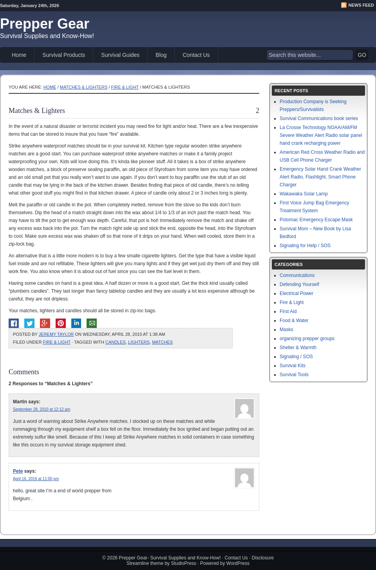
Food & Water (294, 320)
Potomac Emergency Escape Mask (316, 219)
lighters (139, 342)
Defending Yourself (299, 284)
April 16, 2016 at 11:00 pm (36, 479)
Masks (286, 329)
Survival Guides (120, 55)
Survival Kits (293, 365)
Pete (18, 471)
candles (115, 342)
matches (162, 342)
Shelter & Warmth (298, 347)
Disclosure (263, 558)
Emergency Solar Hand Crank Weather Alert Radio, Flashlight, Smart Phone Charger (320, 177)
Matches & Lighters (83, 87)
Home (19, 55)
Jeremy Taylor (56, 334)
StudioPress (183, 563)
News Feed (361, 5)
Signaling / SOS (296, 356)
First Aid (288, 311)
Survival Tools (294, 374)
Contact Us (196, 55)
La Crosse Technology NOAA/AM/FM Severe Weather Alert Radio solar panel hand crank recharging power (321, 135)
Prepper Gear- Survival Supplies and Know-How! (170, 558)
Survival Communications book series (319, 118)
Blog (160, 55)
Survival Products (63, 55)
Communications (297, 275)
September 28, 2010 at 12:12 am (41, 409)
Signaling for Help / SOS (305, 245)
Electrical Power (296, 293)
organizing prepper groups (307, 338)
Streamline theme (145, 563)
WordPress (237, 563)
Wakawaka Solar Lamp (304, 194)
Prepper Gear (44, 24)
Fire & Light (125, 87)
